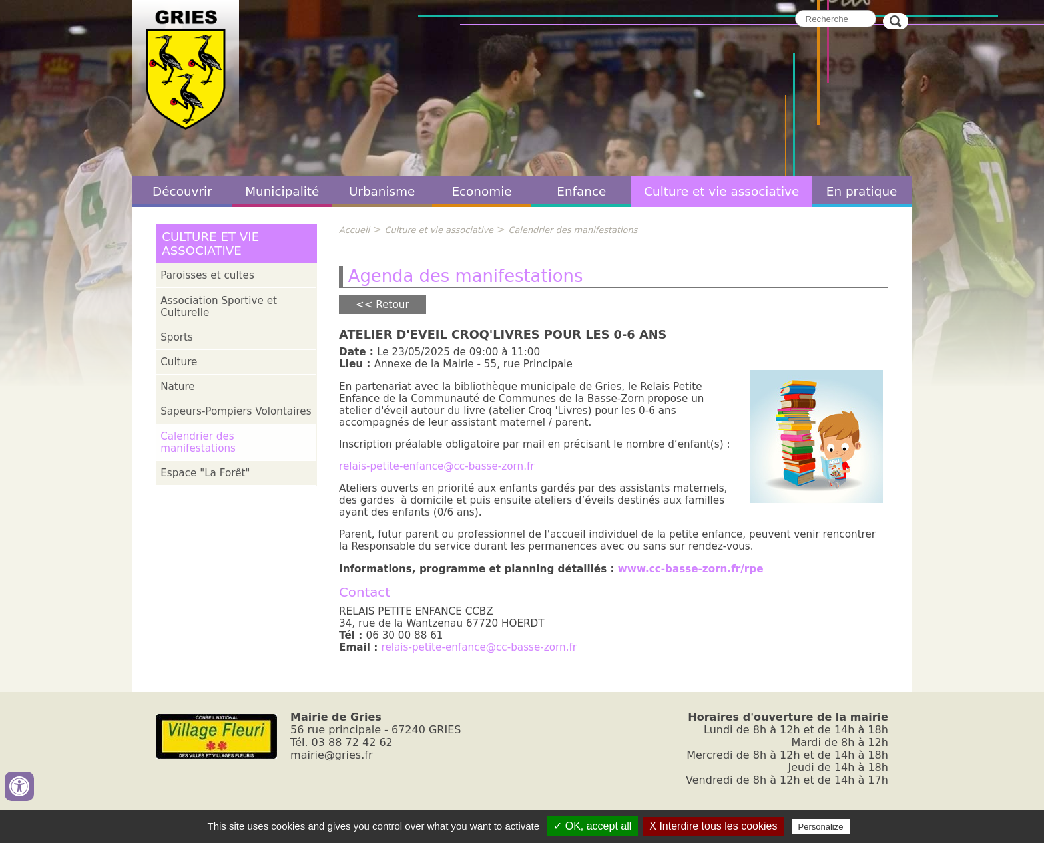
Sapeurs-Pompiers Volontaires (235, 411)
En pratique (862, 191)
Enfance (581, 191)
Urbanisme (382, 191)
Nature (177, 387)
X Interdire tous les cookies (713, 826)
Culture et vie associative (721, 191)
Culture (178, 362)
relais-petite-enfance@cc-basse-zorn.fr (437, 466)
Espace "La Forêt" (205, 473)
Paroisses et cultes (207, 275)
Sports (176, 337)
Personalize (821, 827)
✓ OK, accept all (592, 826)
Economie (481, 191)
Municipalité (282, 191)
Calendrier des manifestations (198, 442)
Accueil (354, 230)
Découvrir (182, 191)
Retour (392, 305)
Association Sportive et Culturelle (218, 307)
